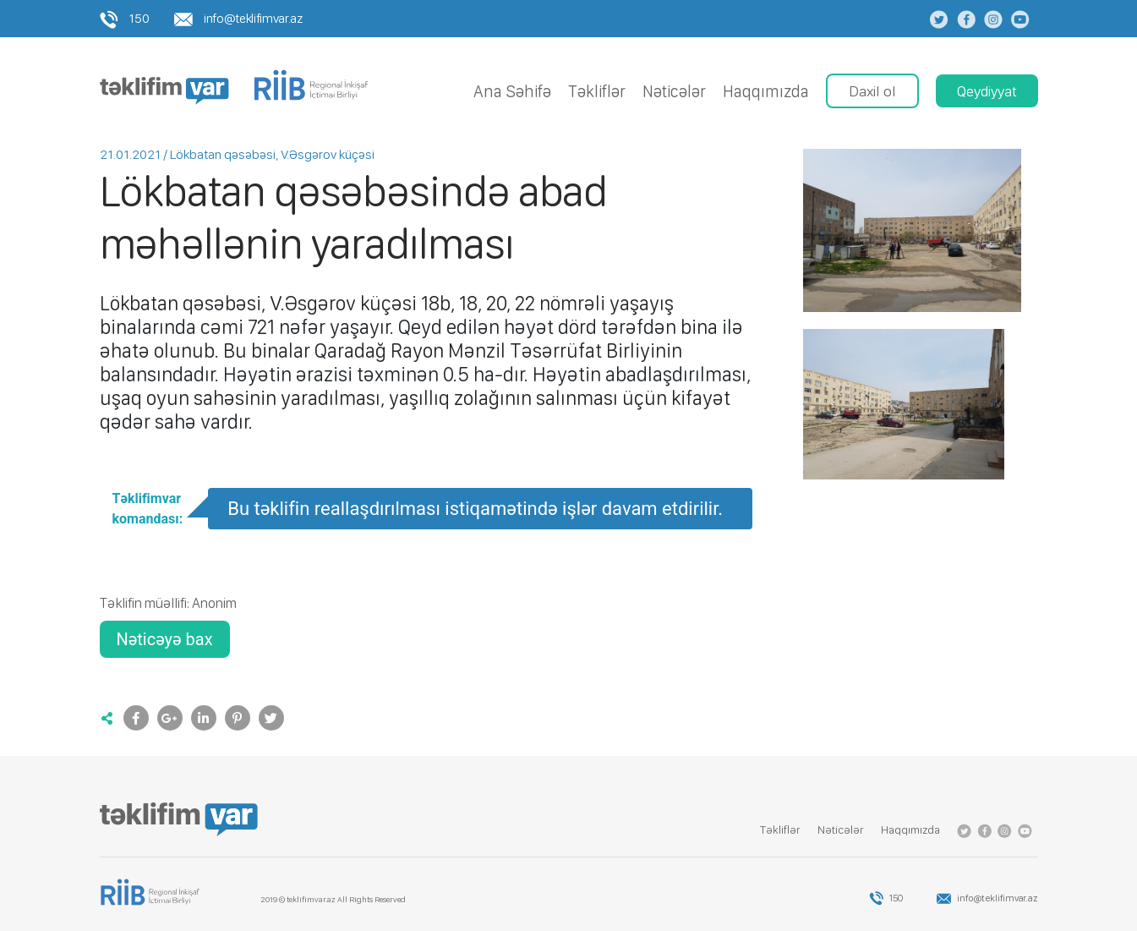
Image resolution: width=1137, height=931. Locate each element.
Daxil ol (872, 91)
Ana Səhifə (512, 91)
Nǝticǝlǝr (674, 91)
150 (125, 18)
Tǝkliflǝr (597, 91)
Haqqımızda (766, 91)
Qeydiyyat (987, 91)
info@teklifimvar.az (238, 18)
